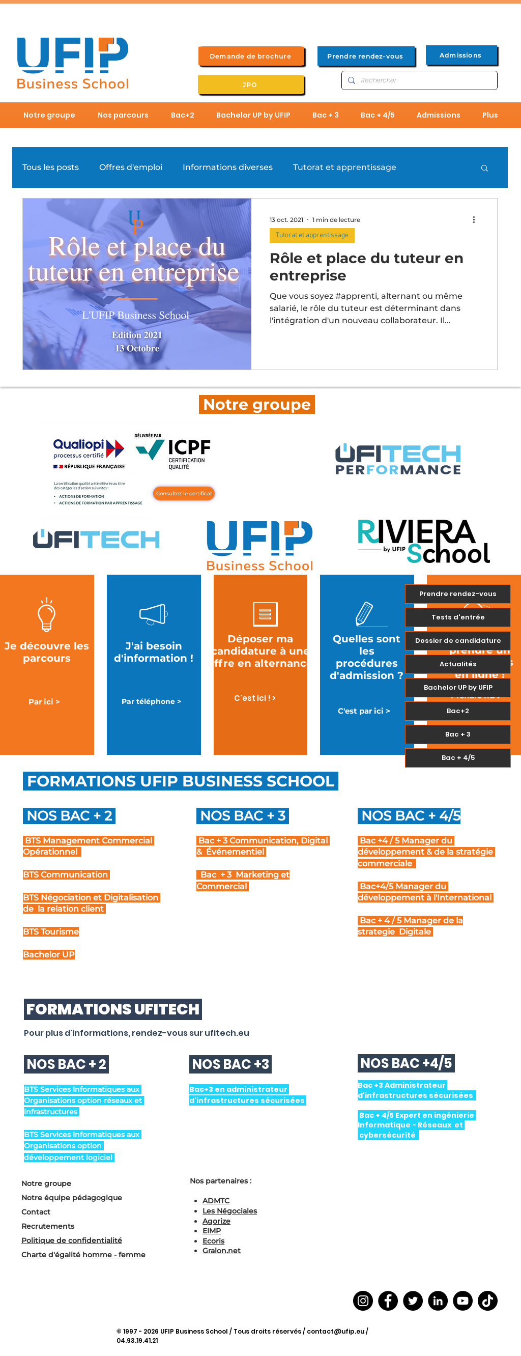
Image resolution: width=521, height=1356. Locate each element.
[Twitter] (413, 1301)
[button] (484, 168)
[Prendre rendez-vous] (366, 56)
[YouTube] (463, 1301)
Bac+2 (458, 711)
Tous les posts (50, 167)
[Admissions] (461, 55)
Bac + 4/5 (458, 757)
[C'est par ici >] (364, 710)
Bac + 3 (458, 734)
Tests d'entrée (458, 617)
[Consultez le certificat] (184, 493)
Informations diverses (228, 167)
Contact (35, 1212)
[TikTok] (488, 1301)
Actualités (458, 664)
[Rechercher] (418, 80)
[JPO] (251, 84)
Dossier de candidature (458, 640)
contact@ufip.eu (335, 1331)
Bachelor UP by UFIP (458, 687)
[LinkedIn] (438, 1301)
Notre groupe (46, 1183)
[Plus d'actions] (477, 219)
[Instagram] (363, 1301)
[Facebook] (388, 1301)
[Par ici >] (44, 701)
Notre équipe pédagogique (71, 1197)
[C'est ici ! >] (255, 698)
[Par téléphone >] (151, 701)
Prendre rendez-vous (458, 594)
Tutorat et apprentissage (344, 167)
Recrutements (47, 1226)
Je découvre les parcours (47, 652)
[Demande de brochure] (251, 56)
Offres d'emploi (130, 167)
